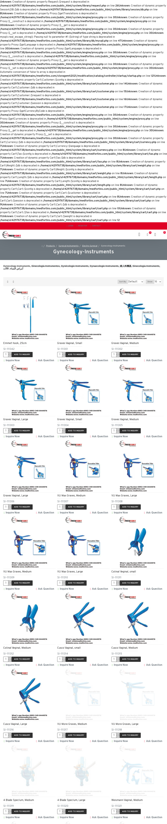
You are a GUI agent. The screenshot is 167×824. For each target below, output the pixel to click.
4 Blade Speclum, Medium (18, 794)
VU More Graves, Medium (72, 718)
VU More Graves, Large (124, 718)
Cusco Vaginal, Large (15, 718)
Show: (150, 281)
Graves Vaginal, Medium (125, 343)
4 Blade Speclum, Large (71, 794)
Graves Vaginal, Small (69, 343)
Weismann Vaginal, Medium (127, 794)
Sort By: (113, 281)
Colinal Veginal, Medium (17, 643)
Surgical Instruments (69, 246)
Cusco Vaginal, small (69, 643)
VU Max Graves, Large (124, 493)
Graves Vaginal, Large (15, 418)
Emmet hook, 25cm (15, 343)
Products (50, 246)
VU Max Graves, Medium (71, 493)
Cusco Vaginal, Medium (124, 643)
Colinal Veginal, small (123, 568)
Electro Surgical (89, 246)
